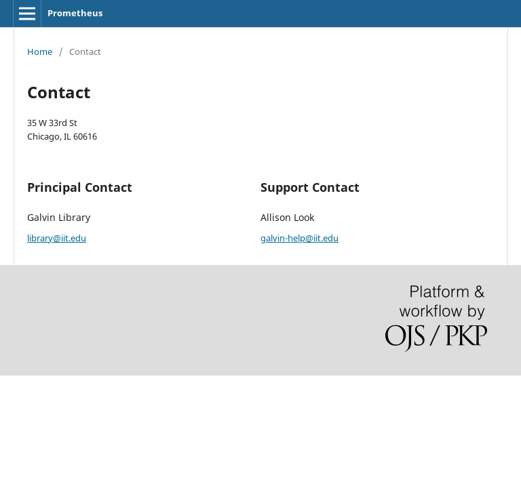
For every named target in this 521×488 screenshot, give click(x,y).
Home (39, 51)
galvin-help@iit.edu (299, 238)
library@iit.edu (56, 238)
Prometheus (74, 13)
